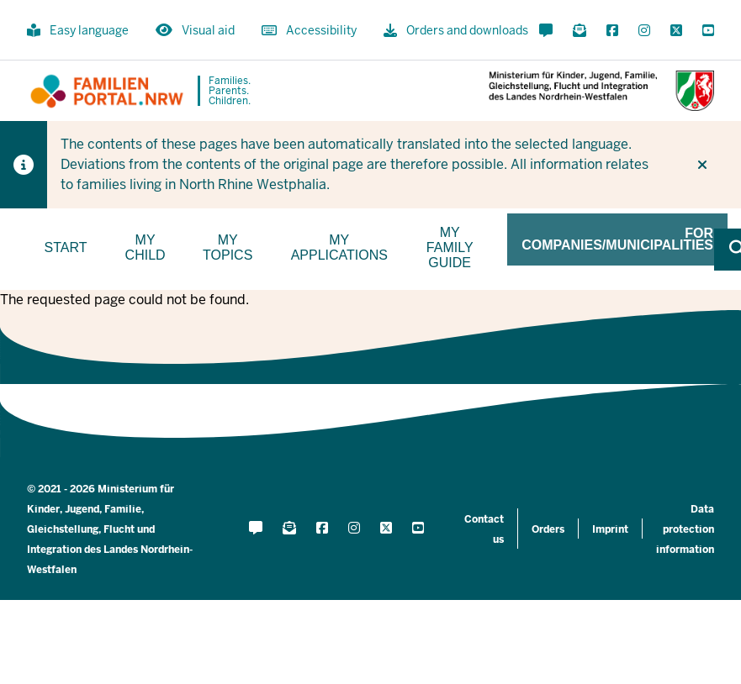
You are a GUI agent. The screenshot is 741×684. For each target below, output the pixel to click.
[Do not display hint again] (702, 164)
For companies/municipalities (617, 239)
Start (66, 247)
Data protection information (685, 529)
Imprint (610, 529)
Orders (548, 529)
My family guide (450, 247)
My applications (339, 247)
